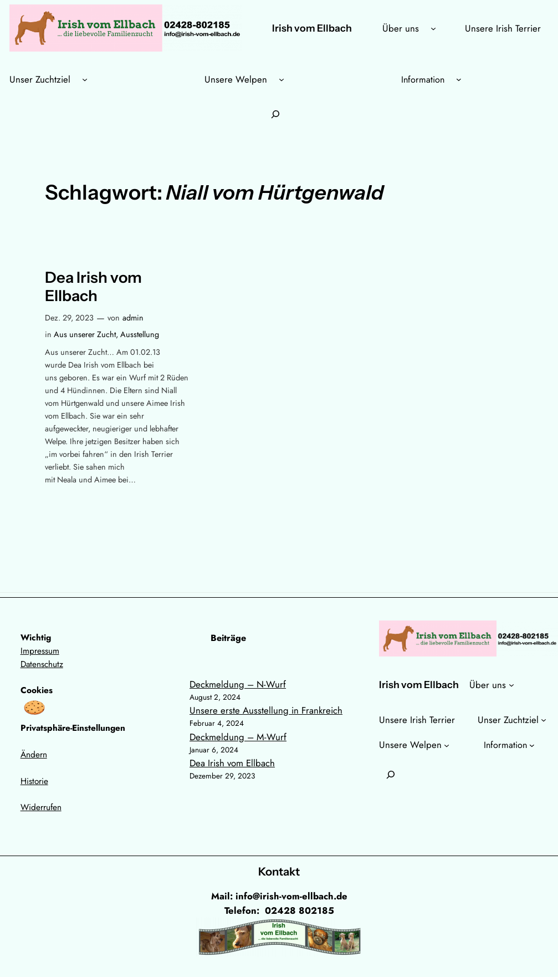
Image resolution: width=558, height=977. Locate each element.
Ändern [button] (34, 755)
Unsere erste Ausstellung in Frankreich (266, 710)
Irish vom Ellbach (312, 28)
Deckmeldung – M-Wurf (238, 737)
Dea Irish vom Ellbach (93, 286)
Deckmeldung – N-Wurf (238, 684)
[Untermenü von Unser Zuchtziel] (85, 79)
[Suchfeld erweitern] (275, 114)
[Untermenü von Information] (459, 79)
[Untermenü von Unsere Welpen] (281, 79)
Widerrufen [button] (41, 807)
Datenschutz (42, 664)
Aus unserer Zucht (85, 334)
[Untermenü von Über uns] (433, 28)
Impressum (40, 651)
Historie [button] (34, 781)
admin (133, 317)
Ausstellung (139, 334)
